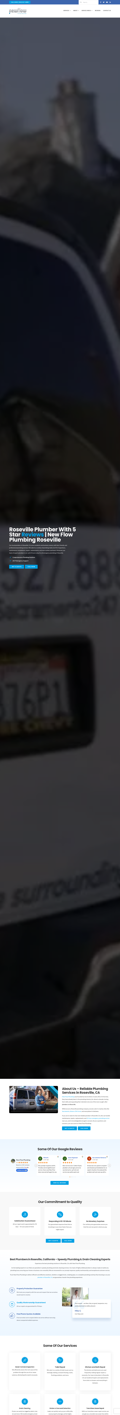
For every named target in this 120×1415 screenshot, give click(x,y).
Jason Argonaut (73, 1157)
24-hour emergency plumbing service (98, 1118)
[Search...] (89, 2)
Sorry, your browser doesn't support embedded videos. (33, 1099)
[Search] (81, 2)
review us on (22, 1170)
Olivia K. (46, 1157)
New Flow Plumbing (68, 1096)
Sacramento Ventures (99, 1157)
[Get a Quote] (16, 567)
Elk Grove (78, 1111)
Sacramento (65, 1111)
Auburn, (72, 1111)
